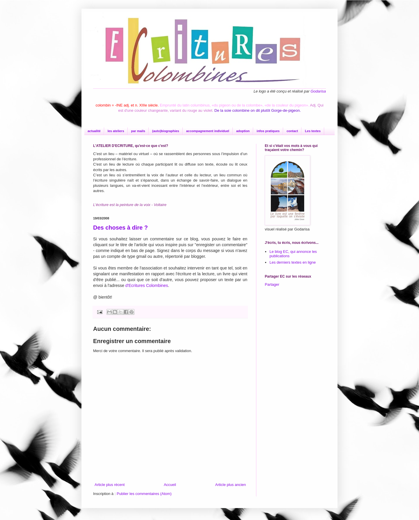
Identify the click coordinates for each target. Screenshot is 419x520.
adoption (243, 131)
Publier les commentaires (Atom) (144, 493)
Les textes (313, 131)
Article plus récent (110, 484)
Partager (272, 284)
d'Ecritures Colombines (146, 285)
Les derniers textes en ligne (292, 262)
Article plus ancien (230, 484)
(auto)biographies (165, 131)
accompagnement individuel (207, 131)
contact (292, 131)
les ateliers (116, 131)
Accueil (170, 484)
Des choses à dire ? (120, 227)
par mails (138, 131)
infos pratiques (268, 131)
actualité (94, 131)
